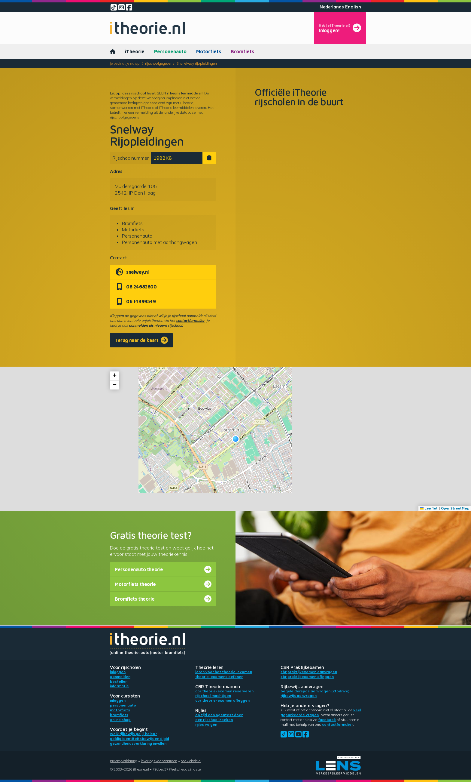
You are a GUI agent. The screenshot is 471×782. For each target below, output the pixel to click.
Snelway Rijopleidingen (198, 63)
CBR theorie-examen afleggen (222, 700)
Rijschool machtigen (213, 695)
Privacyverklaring (123, 761)
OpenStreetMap (455, 508)
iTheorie (134, 51)
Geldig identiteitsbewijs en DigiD (139, 738)
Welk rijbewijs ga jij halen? (133, 733)
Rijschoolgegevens (160, 63)
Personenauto (170, 51)
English (353, 7)
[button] (235, 439)
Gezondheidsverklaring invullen (138, 743)
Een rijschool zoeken (214, 719)
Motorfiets (208, 51)
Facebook (327, 719)
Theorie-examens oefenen (219, 676)
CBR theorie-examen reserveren (224, 691)
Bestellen (118, 681)
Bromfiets (242, 51)
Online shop (120, 719)
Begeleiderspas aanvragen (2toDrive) (315, 691)
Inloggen (118, 672)
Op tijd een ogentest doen (219, 715)
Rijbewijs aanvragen (299, 695)
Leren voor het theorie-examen (223, 672)
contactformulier (190, 320)
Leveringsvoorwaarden (159, 761)
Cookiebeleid (191, 761)
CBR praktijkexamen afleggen (307, 676)
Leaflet (429, 508)
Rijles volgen (206, 724)
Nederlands (332, 7)
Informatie (119, 686)
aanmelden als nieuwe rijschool (155, 325)
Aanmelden (120, 676)
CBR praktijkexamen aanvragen (309, 672)
